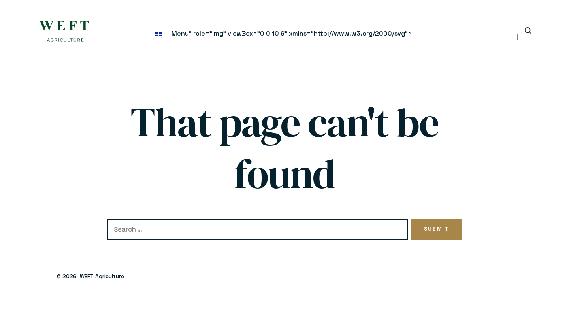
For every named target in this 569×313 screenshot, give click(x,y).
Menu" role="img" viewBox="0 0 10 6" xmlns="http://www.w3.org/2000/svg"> (283, 33)
